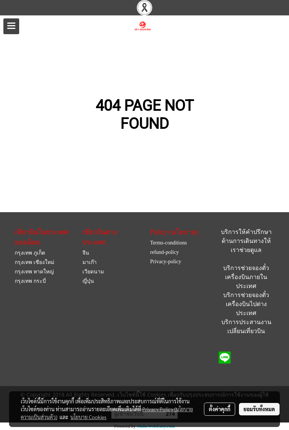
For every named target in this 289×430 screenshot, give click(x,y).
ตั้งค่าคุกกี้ (219, 409)
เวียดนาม (93, 272)
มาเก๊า (89, 262)
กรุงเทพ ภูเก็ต (30, 253)
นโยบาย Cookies (88, 416)
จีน (85, 253)
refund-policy (164, 252)
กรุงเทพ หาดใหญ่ (34, 272)
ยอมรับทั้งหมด (259, 409)
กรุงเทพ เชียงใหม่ (34, 262)
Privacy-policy (165, 261)
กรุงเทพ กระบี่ (30, 281)
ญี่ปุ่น (88, 281)
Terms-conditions (168, 243)
